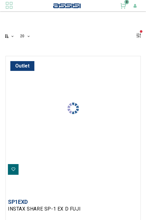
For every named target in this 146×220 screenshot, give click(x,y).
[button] (10, 36)
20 (23, 36)
